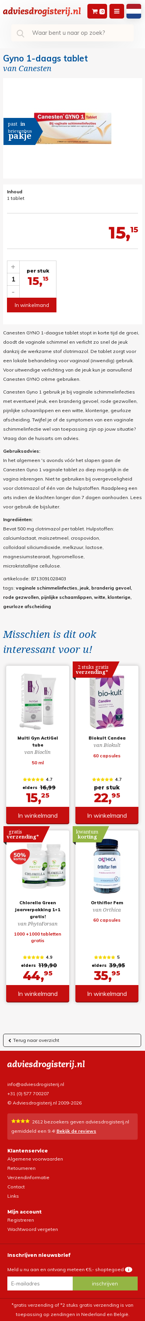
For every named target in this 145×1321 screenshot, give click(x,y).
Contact (16, 1187)
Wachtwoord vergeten (32, 1229)
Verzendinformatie (28, 1177)
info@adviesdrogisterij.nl (35, 1084)
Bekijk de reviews (76, 1131)
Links (13, 1196)
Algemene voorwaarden (35, 1159)
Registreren (20, 1220)
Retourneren (21, 1168)
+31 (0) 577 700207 (28, 1093)
